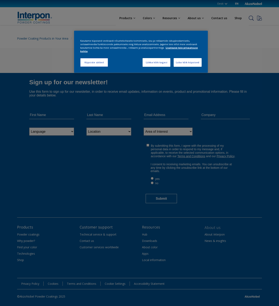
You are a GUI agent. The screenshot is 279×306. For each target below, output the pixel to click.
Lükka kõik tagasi (156, 62)
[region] (141, 52)
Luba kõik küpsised (187, 62)
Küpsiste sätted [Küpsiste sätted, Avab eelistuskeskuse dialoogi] (94, 62)
